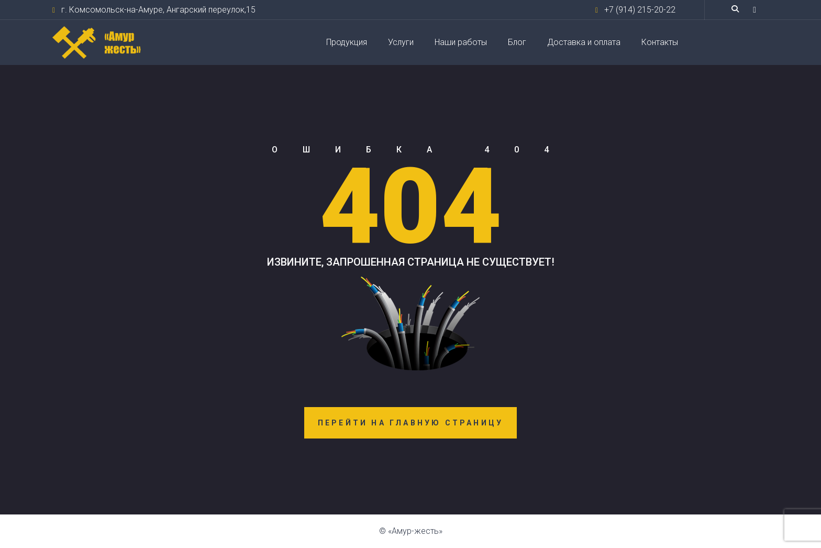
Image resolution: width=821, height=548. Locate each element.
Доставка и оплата (583, 42)
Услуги (401, 42)
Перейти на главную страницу (410, 423)
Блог (517, 42)
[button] (754, 10)
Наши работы (461, 42)
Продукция (346, 42)
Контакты (659, 42)
